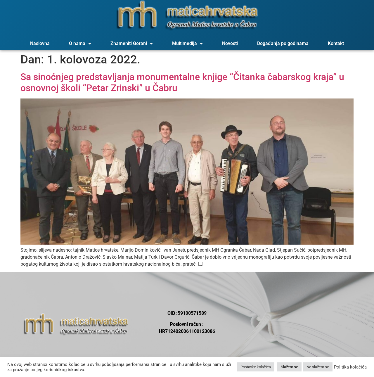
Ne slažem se (318, 367)
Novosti (230, 43)
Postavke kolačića (255, 367)
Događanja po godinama (283, 43)
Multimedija (187, 43)
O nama (80, 43)
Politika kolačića (350, 367)
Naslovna (40, 43)
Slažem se (289, 367)
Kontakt (336, 43)
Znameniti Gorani (131, 43)
